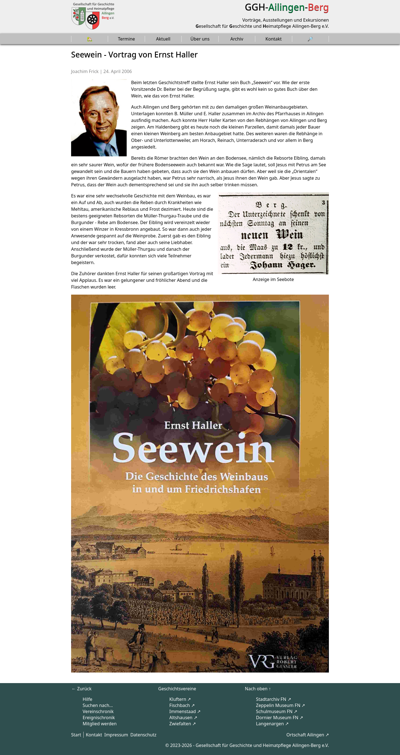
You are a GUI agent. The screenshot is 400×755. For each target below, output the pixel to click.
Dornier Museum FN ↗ (279, 717)
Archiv (236, 39)
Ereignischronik (99, 717)
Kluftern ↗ (180, 699)
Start (76, 735)
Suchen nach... (98, 705)
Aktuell (163, 39)
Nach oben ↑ (258, 689)
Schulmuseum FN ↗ (277, 711)
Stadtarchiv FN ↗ (273, 699)
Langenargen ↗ (272, 724)
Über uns (200, 39)
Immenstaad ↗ (185, 711)
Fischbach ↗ (182, 705)
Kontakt (274, 39)
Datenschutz (143, 735)
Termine (126, 39)
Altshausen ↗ (183, 717)
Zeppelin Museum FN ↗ (280, 705)
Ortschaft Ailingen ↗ (307, 735)
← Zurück (82, 689)
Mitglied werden (100, 724)
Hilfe (87, 699)
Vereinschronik (98, 711)
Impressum (116, 735)
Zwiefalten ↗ (182, 724)
